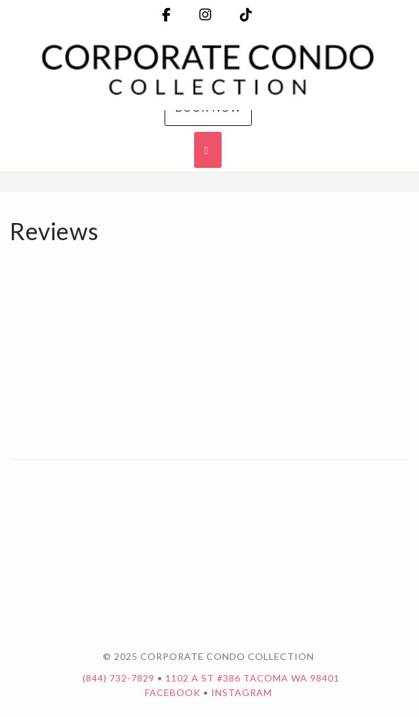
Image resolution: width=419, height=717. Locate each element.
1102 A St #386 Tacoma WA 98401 (252, 678)
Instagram (241, 692)
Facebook (173, 692)
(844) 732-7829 (119, 678)
